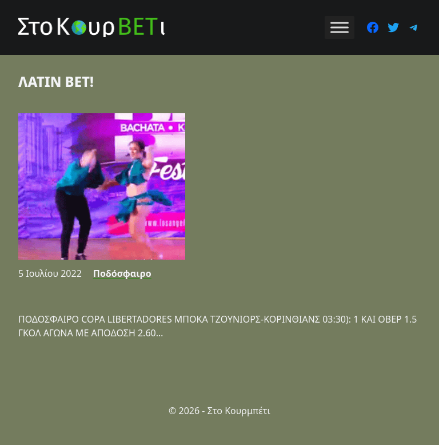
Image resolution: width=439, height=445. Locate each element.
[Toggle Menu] (339, 27)
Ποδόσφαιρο (122, 273)
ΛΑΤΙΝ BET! (56, 81)
